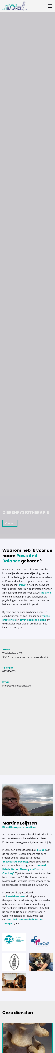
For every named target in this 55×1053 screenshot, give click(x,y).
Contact (10, 523)
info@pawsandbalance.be (16, 685)
